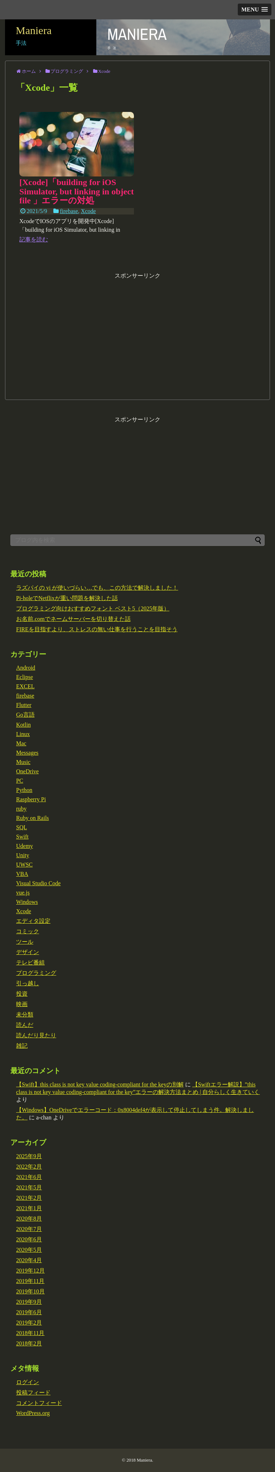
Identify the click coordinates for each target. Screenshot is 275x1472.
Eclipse (24, 677)
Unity (22, 855)
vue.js (23, 893)
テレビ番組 (30, 962)
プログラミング (36, 973)
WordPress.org (33, 1413)
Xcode (88, 211)
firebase (69, 211)
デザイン (27, 952)
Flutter (24, 705)
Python (24, 790)
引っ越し (27, 983)
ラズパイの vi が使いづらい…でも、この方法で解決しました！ (97, 588)
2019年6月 (29, 1312)
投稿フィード (33, 1393)
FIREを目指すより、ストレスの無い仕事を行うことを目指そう (97, 629)
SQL (21, 827)
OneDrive (27, 771)
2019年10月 (30, 1291)
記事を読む (33, 239)
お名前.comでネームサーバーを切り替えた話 (73, 619)
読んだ (24, 1025)
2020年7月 (29, 1229)
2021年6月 (29, 1177)
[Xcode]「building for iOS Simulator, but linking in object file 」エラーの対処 (76, 191)
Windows (27, 902)
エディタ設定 (33, 921)
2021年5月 (29, 1187)
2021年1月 (29, 1208)
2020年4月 (29, 1260)
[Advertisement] (137, 330)
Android (25, 668)
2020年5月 (29, 1250)
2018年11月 (30, 1333)
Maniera (34, 30)
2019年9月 (29, 1302)
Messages (27, 753)
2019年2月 (29, 1323)
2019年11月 (30, 1281)
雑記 (22, 1046)
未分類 (24, 1014)
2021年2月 (29, 1198)
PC (19, 781)
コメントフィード (39, 1403)
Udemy (24, 846)
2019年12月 (30, 1271)
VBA (22, 874)
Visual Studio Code (38, 883)
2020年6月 (29, 1239)
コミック (27, 931)
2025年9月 (29, 1156)
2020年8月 (29, 1219)
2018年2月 (29, 1343)
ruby (21, 809)
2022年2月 (29, 1167)
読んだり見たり (36, 1035)
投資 (22, 994)
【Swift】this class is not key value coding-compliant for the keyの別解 (100, 1084)
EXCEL (25, 686)
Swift (22, 837)
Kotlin (23, 725)
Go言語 (25, 715)
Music (23, 762)
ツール (24, 942)
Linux (23, 734)
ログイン (27, 1382)
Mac (21, 743)
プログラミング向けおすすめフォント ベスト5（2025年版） (92, 608)
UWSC (24, 865)
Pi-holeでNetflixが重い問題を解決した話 (67, 598)
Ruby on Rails (32, 818)
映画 (22, 1004)
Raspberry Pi (31, 799)
